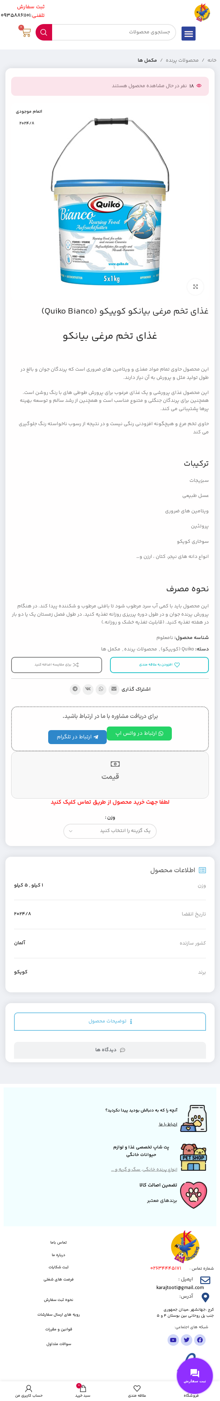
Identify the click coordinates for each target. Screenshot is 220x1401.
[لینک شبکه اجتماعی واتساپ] (101, 689)
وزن (111, 818)
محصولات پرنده (182, 61)
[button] (189, 34)
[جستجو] (106, 32)
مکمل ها (147, 61)
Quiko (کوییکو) (177, 649)
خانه (211, 61)
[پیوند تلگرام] (75, 689)
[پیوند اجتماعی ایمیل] (114, 689)
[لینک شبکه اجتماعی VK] (88, 689)
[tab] (110, 1021)
